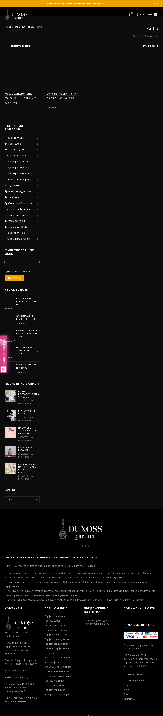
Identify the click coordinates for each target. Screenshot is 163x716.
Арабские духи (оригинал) (18, 203)
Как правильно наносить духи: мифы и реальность (27, 468)
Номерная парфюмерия (17, 238)
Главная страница (15, 26)
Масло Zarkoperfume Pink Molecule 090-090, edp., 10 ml (61, 98)
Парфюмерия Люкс (15, 232)
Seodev (136, 648)
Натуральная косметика (18, 215)
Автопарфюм (12, 197)
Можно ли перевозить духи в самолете (28, 394)
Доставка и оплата (134, 680)
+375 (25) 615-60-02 (15, 670)
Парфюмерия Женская (17, 173)
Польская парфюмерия (17, 208)
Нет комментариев (25, 402)
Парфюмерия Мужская (17, 167)
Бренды (128, 689)
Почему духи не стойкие (26, 412)
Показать (14, 277)
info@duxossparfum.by (16, 677)
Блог (155, 3)
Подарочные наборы (16, 155)
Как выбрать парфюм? (25, 448)
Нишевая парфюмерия (17, 179)
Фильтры (148, 45)
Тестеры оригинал (15, 220)
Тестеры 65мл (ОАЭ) (16, 226)
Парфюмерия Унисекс (16, 161)
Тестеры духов (13, 143)
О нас (127, 684)
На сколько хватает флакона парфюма (27, 431)
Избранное (131, 13)
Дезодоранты (12, 185)
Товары (31, 26)
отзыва (22, 701)
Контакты (129, 698)
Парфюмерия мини (15, 137)
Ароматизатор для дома (18, 191)
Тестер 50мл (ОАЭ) (15, 149)
